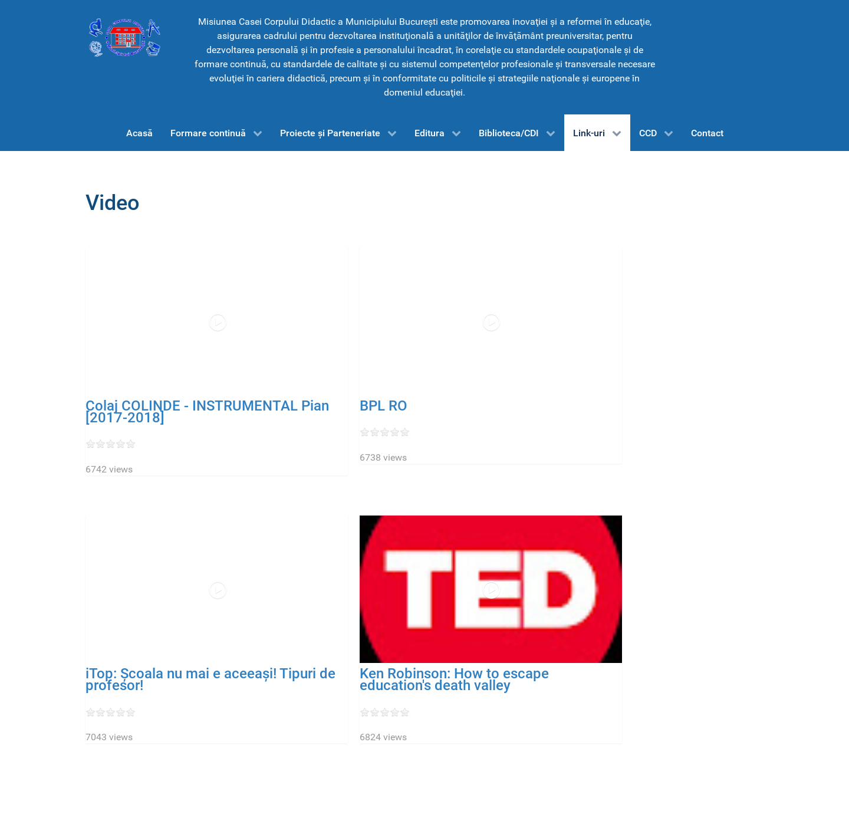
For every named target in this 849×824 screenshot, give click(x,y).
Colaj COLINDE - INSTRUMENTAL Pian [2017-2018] (207, 412)
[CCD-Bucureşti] (123, 37)
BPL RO (383, 406)
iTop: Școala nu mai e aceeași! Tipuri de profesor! (210, 679)
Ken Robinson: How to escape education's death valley (454, 679)
